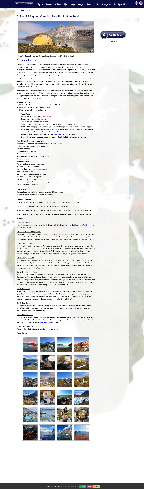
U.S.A (65, 5)
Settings (96, 486)
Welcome (39, 5)
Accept (83, 486)
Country (81, 5)
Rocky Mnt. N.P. (93, 5)
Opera (72, 5)
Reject (89, 486)
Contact (49, 5)
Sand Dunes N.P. (119, 5)
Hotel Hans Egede (80, 225)
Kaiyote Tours (113, 41)
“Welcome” (57, 134)
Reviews (58, 4)
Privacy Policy (74, 486)
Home (22, 10)
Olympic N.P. (106, 5)
